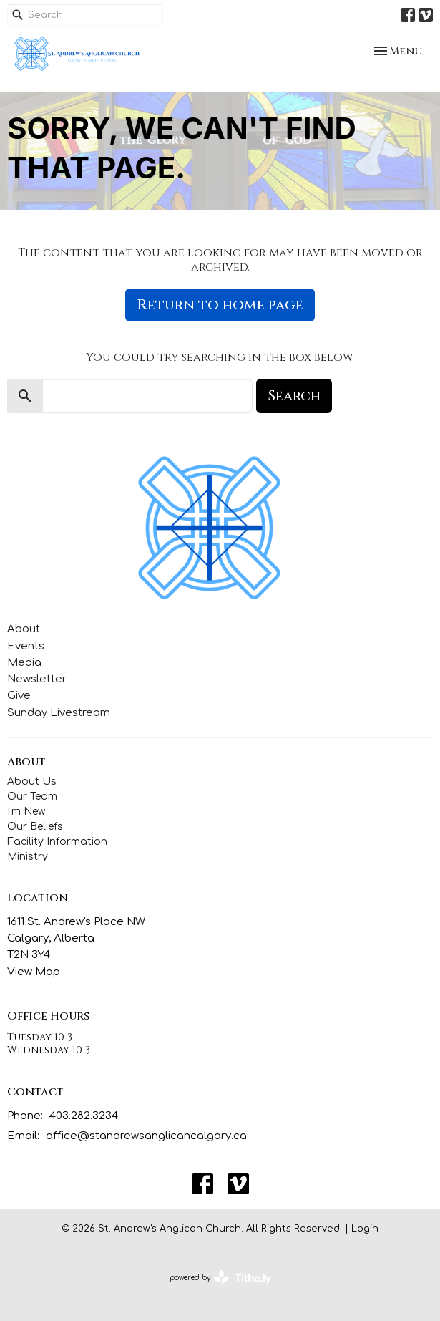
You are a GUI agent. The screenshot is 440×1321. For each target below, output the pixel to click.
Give (19, 695)
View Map (33, 972)
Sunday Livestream (58, 713)
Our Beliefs (35, 826)
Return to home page (220, 304)
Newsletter (37, 679)
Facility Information (57, 841)
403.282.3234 (83, 1116)
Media (24, 663)
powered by (220, 1278)
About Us (32, 781)
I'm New (26, 811)
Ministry (27, 856)
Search (294, 395)
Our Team (32, 796)
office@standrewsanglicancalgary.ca (146, 1136)
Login (364, 1229)
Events (25, 646)
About (23, 629)
